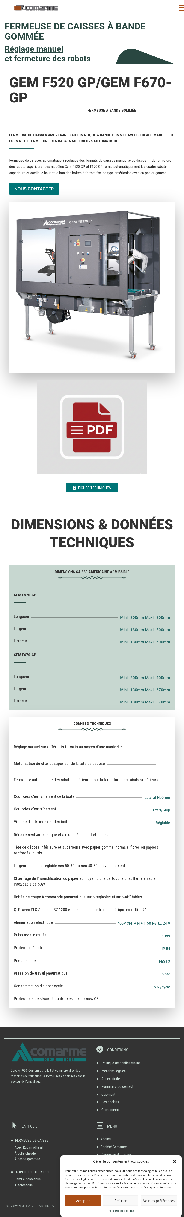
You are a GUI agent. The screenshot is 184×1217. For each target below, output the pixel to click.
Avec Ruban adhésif (29, 1147)
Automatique (24, 1185)
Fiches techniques (94, 488)
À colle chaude (25, 1153)
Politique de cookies (121, 1211)
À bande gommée (27, 1159)
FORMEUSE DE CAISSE (33, 1172)
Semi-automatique (28, 1179)
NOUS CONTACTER (34, 189)
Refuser (121, 1200)
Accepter (83, 1200)
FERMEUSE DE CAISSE (31, 1140)
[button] (174, 1161)
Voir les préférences (159, 1200)
